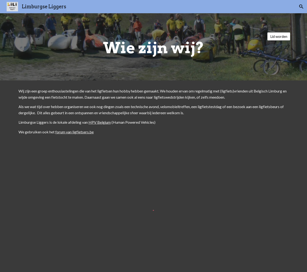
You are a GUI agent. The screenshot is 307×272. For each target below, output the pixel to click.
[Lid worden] (278, 36)
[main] (153, 46)
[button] (301, 6)
